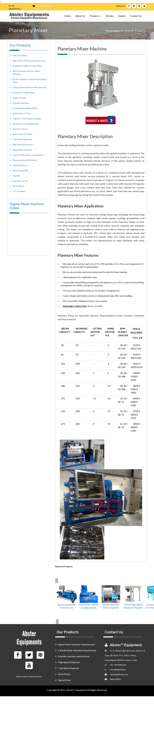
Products (140, 30)
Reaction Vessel (20, 129)
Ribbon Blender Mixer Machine (111, 606)
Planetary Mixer (20, 55)
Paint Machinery (20, 165)
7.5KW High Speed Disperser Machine (133, 606)
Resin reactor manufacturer (29, 676)
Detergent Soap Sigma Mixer (26, 123)
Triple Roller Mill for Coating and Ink (88, 606)
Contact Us (136, 15)
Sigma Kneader (20, 97)
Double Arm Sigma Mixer (24, 92)
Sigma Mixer (63, 680)
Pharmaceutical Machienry (25, 160)
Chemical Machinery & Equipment (28, 155)
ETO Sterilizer (19, 191)
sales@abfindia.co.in (44, 6)
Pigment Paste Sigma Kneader (27, 118)
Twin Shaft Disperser (22, 139)
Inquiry (121, 15)
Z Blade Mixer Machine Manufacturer (30, 87)
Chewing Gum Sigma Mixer (25, 108)
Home (67, 15)
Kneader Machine (21, 103)
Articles (110, 15)
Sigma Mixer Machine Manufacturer (29, 60)
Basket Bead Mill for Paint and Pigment (66, 607)
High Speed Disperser (23, 144)
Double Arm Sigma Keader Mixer (27, 66)
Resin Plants (18, 186)
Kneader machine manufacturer (72, 656)
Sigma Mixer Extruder (22, 149)
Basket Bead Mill (20, 170)
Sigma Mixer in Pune (22, 113)
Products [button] (95, 15)
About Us (80, 15)
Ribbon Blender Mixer (22, 134)
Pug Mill (16, 175)
